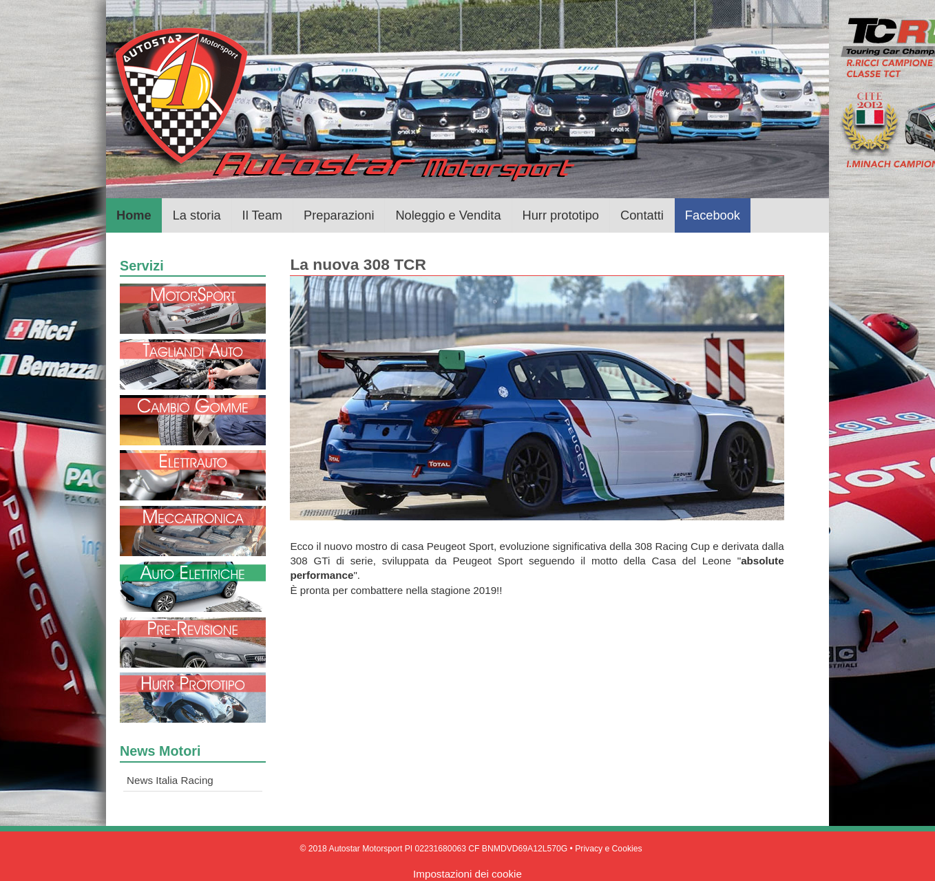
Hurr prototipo (561, 215)
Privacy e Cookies (608, 848)
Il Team (262, 215)
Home (133, 215)
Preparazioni (339, 215)
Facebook (712, 215)
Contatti (642, 215)
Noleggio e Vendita (448, 215)
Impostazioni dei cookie (467, 874)
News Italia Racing (170, 780)
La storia (197, 215)
